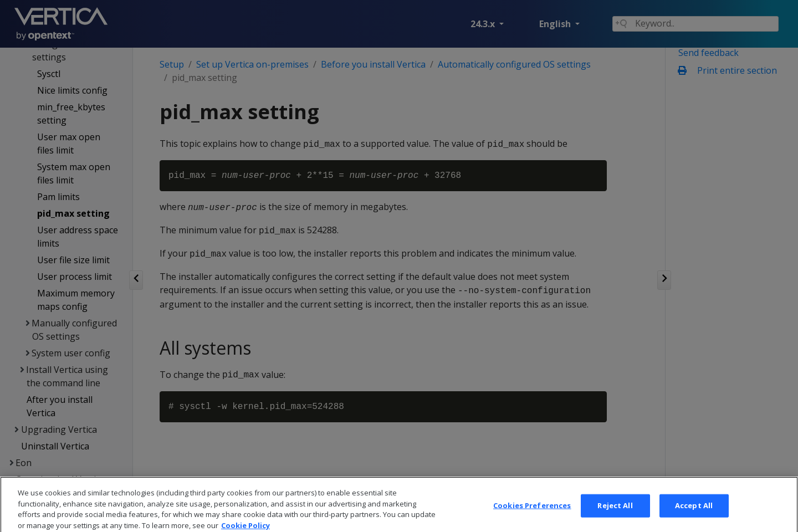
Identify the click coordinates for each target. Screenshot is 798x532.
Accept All (694, 515)
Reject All (614, 515)
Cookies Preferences (532, 515)
